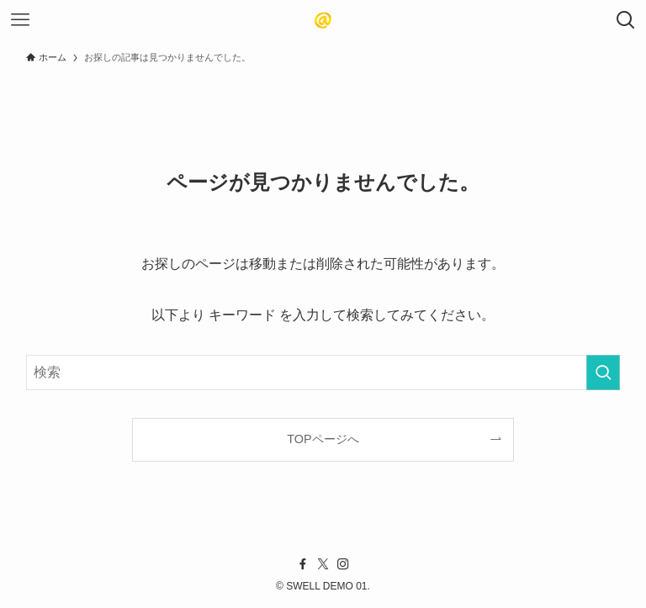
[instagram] (343, 564)
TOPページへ (322, 439)
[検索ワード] (323, 372)
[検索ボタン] (626, 20)
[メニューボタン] (20, 20)
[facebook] (302, 564)
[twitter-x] (323, 564)
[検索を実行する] (603, 372)
